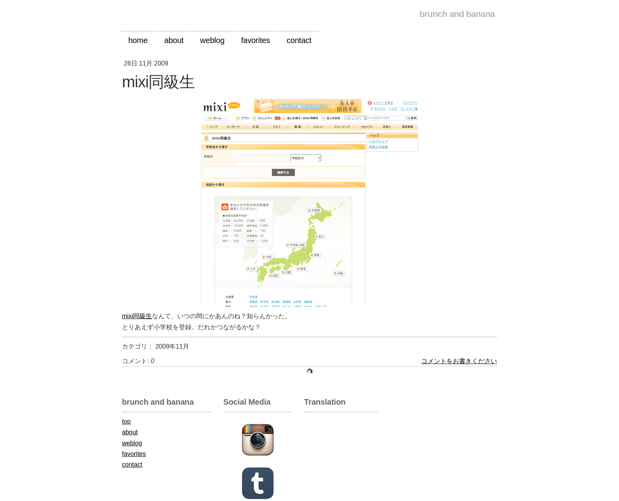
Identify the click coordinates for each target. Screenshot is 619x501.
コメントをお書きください (459, 361)
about (130, 432)
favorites (134, 453)
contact (132, 464)
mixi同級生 (137, 316)
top (126, 421)
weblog (132, 443)
